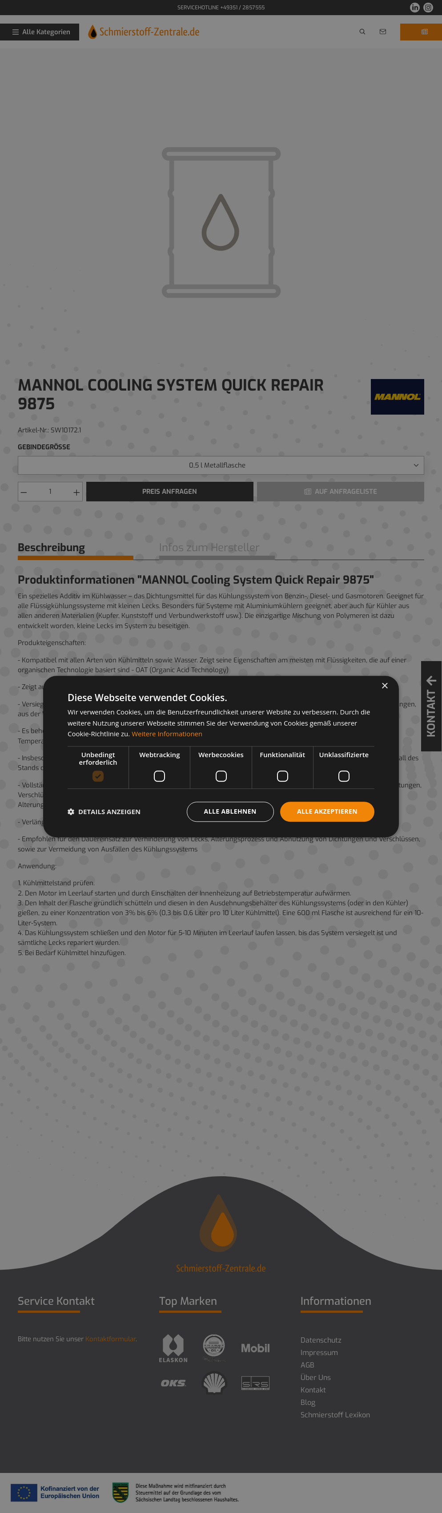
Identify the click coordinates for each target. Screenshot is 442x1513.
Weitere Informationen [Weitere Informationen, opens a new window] (167, 734)
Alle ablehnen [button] (230, 811)
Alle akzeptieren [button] (327, 811)
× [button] (384, 686)
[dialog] (221, 756)
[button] (104, 812)
